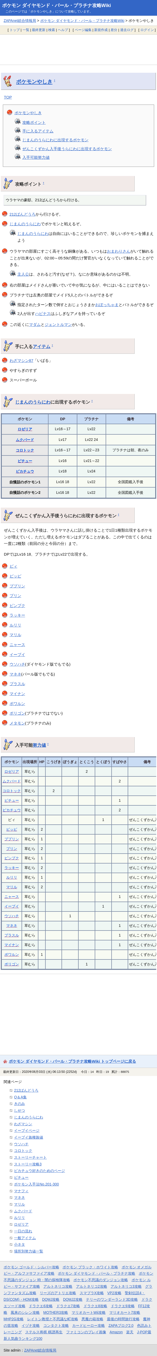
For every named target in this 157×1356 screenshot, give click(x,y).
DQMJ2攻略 (73, 1299)
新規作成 (101, 30)
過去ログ (127, 30)
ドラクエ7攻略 (68, 1306)
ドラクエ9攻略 (123, 1306)
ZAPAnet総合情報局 (20, 21)
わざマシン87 (21, 360)
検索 (51, 30)
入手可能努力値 (36, 157)
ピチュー (25, 461)
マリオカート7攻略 (124, 1312)
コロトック (25, 450)
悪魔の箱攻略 (92, 1319)
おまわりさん (118, 251)
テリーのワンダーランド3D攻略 (112, 1299)
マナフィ (21, 1191)
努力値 (39, 745)
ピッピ (15, 576)
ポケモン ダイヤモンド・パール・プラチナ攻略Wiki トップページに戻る (72, 1061)
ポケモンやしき (34, 81)
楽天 (129, 1332)
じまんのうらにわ (25, 224)
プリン (15, 595)
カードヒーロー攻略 (88, 1325)
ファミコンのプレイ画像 (86, 1332)
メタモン (17, 723)
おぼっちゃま (107, 304)
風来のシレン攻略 (25, 1312)
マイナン (17, 693)
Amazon (116, 1332)
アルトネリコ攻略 (57, 1286)
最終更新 (38, 30)
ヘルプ (63, 30)
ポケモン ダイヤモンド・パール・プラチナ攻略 (96, 1273)
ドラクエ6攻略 (41, 1306)
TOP (8, 97)
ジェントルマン (58, 324)
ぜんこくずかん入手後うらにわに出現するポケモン (67, 149)
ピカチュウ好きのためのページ (39, 1171)
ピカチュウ (25, 471)
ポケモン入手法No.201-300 (36, 1184)
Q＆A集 (20, 1097)
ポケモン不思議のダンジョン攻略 (100, 1280)
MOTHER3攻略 (55, 1312)
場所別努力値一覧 (28, 1251)
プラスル (17, 684)
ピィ (13, 566)
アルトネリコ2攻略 (91, 1286)
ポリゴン (17, 713)
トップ (15, 30)
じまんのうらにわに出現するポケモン (55, 140)
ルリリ (15, 625)
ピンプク (17, 605)
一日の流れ (23, 1231)
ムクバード (25, 440)
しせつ (19, 1110)
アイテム (41, 346)
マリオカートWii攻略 (89, 1312)
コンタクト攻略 (56, 1325)
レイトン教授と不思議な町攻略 (52, 1319)
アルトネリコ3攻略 (126, 1286)
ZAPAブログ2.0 (120, 1325)
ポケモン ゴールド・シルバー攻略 (31, 1267)
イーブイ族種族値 (28, 1137)
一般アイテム (25, 1238)
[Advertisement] (78, 50)
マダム (35, 324)
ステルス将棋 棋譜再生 (44, 1332)
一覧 (26, 30)
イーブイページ (26, 1130)
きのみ (19, 1104)
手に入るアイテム (37, 131)
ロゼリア (25, 429)
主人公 (23, 274)
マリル (15, 635)
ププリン (17, 586)
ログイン (147, 30)
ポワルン (17, 703)
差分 (114, 30)
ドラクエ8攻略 (95, 1306)
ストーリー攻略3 (28, 1164)
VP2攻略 (114, 1293)
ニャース (17, 644)
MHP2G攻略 (14, 1319)
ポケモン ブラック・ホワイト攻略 (90, 1267)
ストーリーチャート (30, 1157)
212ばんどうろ (23, 214)
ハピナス (43, 313)
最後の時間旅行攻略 (123, 1319)
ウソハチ (17, 664)
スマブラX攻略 (92, 1293)
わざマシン (23, 1124)
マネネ (15, 674)
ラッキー (17, 615)
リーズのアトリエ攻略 (58, 1293)
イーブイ (17, 654)
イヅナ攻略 (31, 1325)
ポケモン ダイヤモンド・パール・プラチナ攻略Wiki (56, 5)
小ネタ (19, 1244)
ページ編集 (83, 30)
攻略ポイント (34, 122)
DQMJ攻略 (50, 1299)
